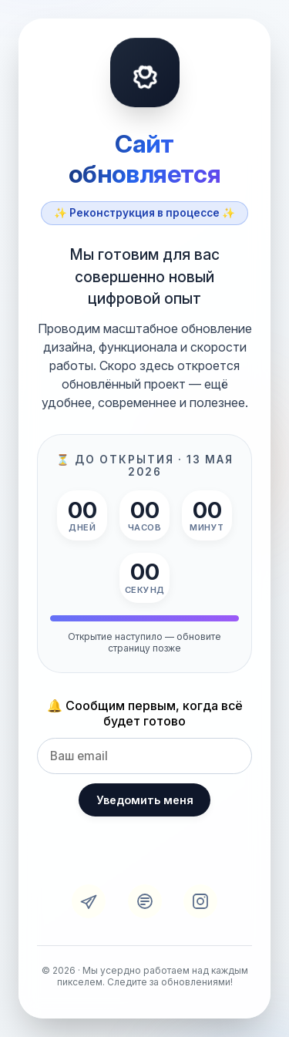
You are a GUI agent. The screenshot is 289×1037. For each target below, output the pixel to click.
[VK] (145, 901)
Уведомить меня (144, 799)
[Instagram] (200, 901)
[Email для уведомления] (144, 756)
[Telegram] (89, 901)
